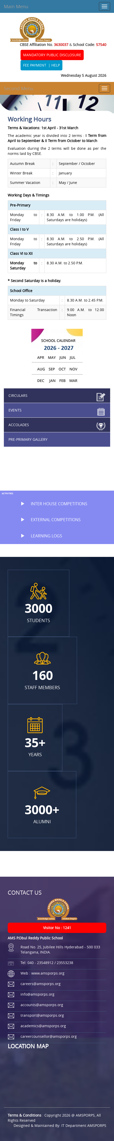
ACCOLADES (18, 424)
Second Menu (18, 88)
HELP (55, 65)
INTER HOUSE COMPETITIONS (51, 504)
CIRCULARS (17, 395)
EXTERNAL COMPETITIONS (48, 519)
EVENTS (15, 410)
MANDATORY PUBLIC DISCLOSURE (52, 54)
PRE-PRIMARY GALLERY (28, 439)
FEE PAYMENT (34, 65)
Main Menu (16, 6)
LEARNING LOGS (38, 536)
